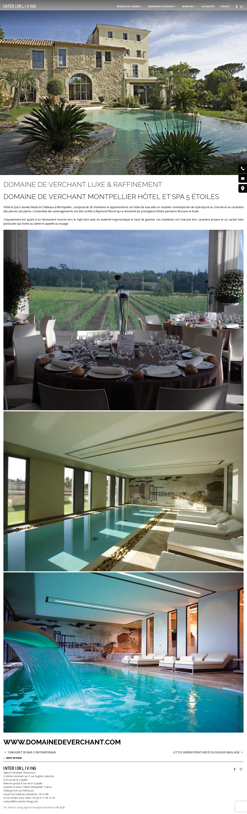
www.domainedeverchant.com (62, 742)
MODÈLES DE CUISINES (128, 6)
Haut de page (12, 757)
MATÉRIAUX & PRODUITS (161, 6)
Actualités (208, 6)
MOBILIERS (187, 6)
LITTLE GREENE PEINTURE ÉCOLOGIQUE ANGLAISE (208, 752)
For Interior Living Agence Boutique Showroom (29, 807)
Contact (225, 6)
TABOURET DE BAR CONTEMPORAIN (29, 752)
